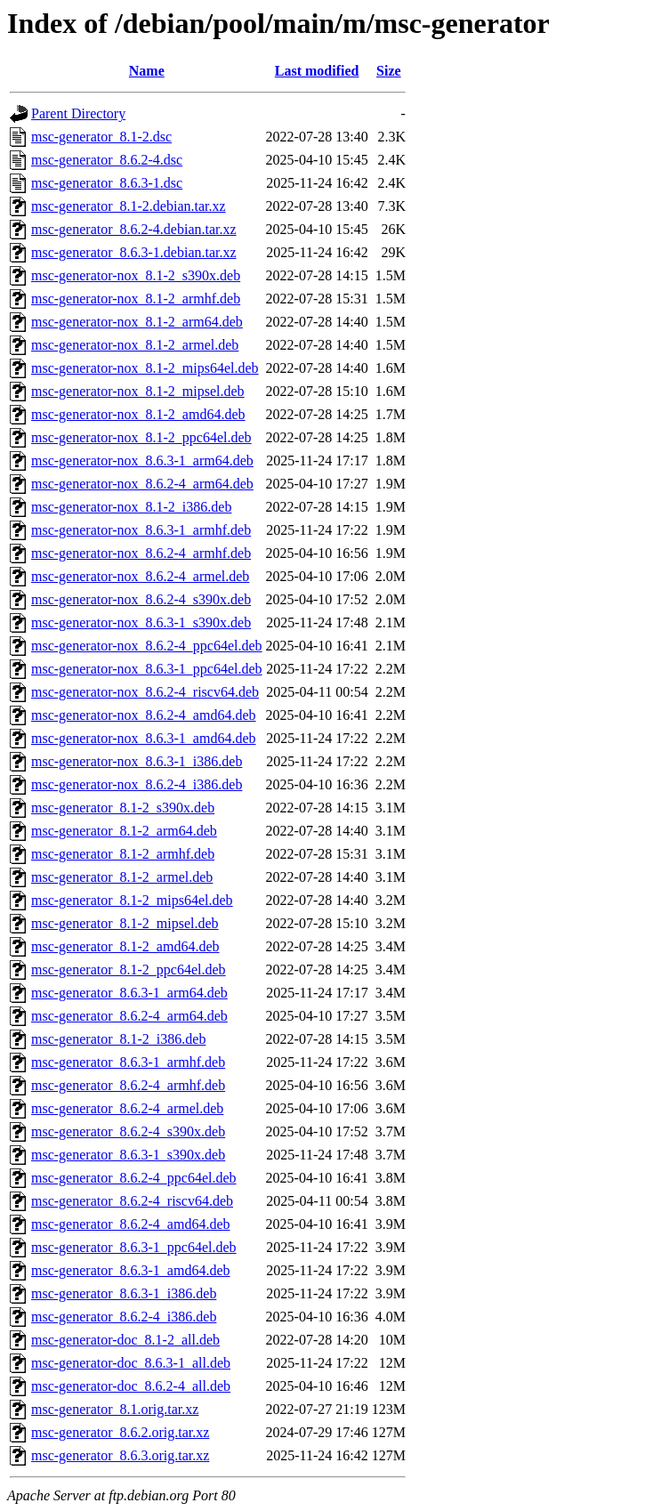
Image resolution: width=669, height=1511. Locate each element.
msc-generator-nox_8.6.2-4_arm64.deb (142, 483)
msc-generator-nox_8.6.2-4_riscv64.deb (145, 691)
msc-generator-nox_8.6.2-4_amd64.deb (143, 715)
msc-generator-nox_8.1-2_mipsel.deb (138, 391)
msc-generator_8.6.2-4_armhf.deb (128, 1085)
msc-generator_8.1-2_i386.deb (118, 1038)
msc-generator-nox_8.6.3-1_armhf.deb (141, 529)
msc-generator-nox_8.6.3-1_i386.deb (136, 761)
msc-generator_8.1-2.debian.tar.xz (128, 206)
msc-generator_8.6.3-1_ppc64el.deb (134, 1247)
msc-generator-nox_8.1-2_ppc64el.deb (141, 437)
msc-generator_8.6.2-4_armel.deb (127, 1108)
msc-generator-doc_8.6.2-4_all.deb (130, 1386)
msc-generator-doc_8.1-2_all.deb (125, 1339)
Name (147, 70)
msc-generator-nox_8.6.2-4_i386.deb (136, 784)
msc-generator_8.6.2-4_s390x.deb (128, 1131)
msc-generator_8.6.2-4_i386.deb (123, 1316)
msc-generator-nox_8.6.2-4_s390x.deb (141, 599)
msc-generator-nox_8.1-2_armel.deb (134, 344)
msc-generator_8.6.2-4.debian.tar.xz (134, 229)
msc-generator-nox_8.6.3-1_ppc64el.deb (146, 668)
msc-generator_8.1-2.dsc (101, 136)
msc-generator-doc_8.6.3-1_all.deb (130, 1362)
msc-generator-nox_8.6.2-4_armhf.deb (141, 553)
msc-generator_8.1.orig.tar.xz (114, 1409)
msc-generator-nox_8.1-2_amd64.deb (138, 414)
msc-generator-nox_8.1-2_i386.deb (131, 506)
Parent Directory (78, 113)
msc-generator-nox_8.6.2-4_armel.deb (140, 576)
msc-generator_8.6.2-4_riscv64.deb (132, 1200)
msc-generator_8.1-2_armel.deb (122, 877)
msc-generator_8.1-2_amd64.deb (125, 946)
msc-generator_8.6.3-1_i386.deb (123, 1293)
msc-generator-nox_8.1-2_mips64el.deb (145, 368)
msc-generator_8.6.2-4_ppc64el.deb (134, 1177)
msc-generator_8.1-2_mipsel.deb (125, 923)
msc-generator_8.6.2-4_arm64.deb (129, 1015)
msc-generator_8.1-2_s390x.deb (122, 807)
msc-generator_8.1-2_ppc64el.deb (128, 969)
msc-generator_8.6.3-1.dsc (106, 182)
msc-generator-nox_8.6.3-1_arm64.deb (142, 460)
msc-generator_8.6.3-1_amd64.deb (130, 1270)
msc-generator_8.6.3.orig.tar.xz (120, 1455)
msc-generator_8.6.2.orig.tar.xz (120, 1432)
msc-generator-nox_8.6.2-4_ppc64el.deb (146, 645)
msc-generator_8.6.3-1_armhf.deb (128, 1062)
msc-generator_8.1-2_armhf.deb (122, 853)
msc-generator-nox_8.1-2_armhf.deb (135, 298)
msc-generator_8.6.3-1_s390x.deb (128, 1154)
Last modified (317, 70)
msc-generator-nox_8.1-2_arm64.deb (137, 321)
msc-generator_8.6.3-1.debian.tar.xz (134, 252)
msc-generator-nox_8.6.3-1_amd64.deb (143, 738)
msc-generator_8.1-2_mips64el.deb (132, 900)
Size (388, 70)
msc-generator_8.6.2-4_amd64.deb (130, 1224)
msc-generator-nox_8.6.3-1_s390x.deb (141, 622)
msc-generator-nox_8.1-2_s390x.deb (135, 275)
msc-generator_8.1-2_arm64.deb (124, 830)
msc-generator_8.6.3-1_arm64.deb (129, 992)
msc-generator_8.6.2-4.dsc (106, 159)
